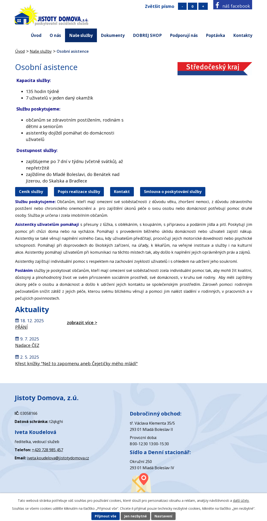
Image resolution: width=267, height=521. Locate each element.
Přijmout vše (105, 516)
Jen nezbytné (135, 516)
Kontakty (242, 35)
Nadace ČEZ (27, 345)
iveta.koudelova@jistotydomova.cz (58, 458)
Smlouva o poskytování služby (173, 191)
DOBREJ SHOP (147, 35)
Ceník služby (31, 191)
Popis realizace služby (79, 191)
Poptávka (215, 35)
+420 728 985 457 (47, 449)
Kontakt (122, 191)
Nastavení (163, 516)
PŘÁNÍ (21, 327)
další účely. (241, 500)
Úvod (36, 35)
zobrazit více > (82, 322)
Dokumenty (113, 35)
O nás (55, 35)
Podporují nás (184, 35)
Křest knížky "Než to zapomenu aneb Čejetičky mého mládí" (76, 363)
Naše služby (81, 35)
